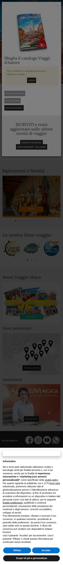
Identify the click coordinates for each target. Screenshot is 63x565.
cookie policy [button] (51, 480)
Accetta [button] (46, 550)
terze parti (55, 483)
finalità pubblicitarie (13, 502)
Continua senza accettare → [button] (31, 453)
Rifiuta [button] (17, 550)
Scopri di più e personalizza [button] (31, 558)
